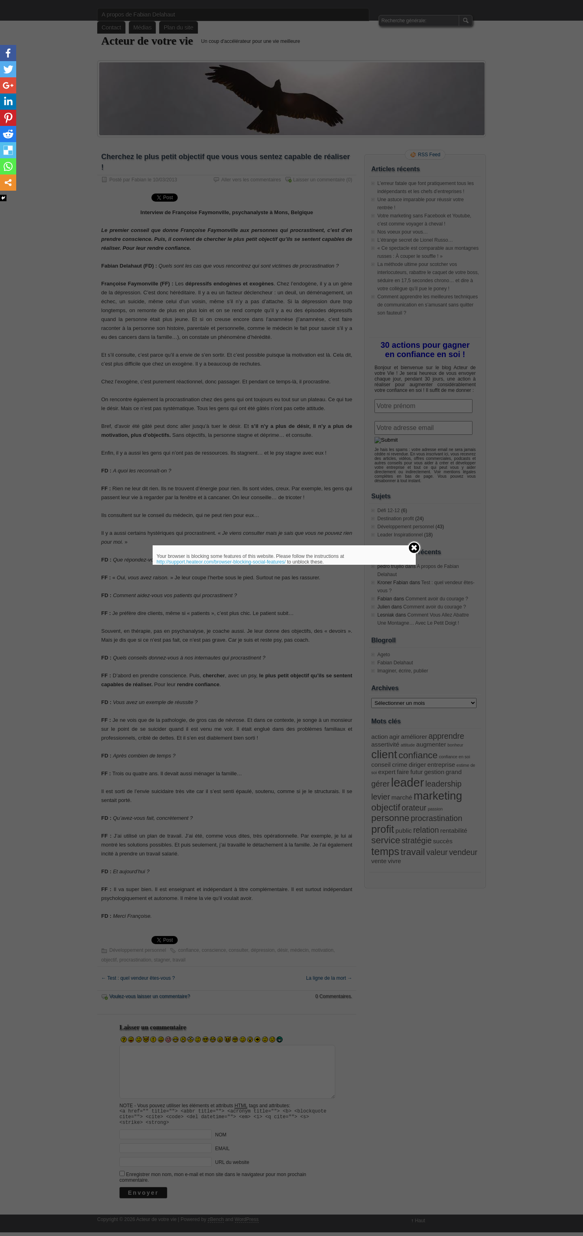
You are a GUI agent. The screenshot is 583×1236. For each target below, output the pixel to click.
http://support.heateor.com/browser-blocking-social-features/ (221, 562)
